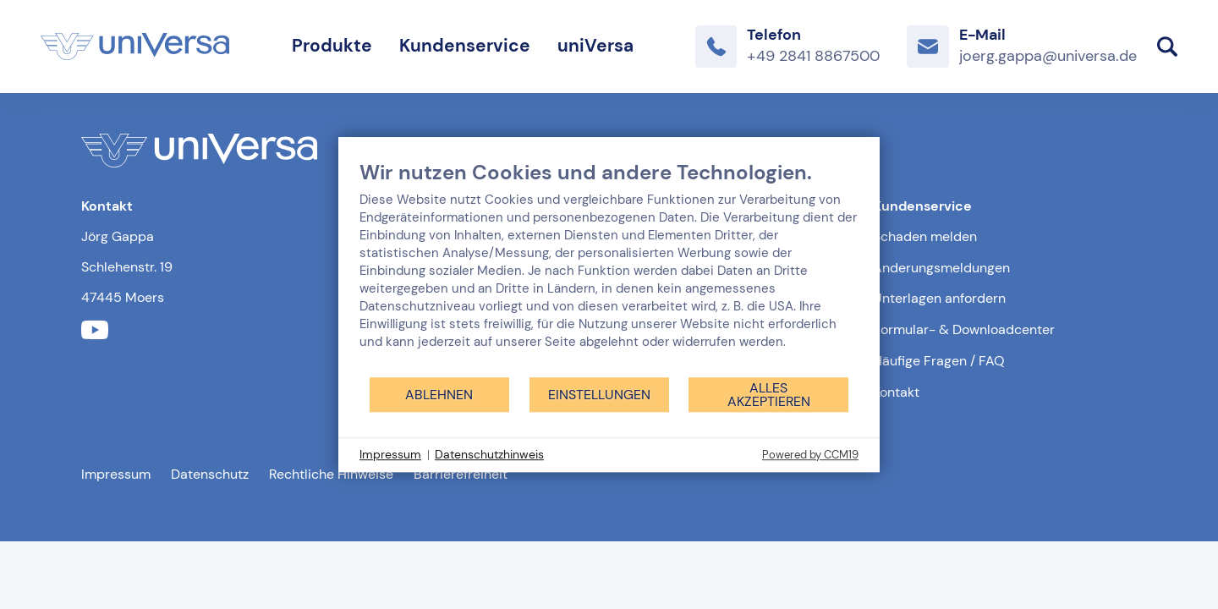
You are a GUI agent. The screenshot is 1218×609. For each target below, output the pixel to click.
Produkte (332, 46)
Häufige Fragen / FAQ (939, 361)
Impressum (116, 474)
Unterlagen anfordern (939, 298)
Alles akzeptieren (768, 394)
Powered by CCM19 (810, 454)
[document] (609, 267)
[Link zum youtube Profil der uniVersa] (94, 330)
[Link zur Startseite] (135, 46)
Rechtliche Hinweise (331, 474)
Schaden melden (925, 236)
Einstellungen (599, 394)
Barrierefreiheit (461, 474)
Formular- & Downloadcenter (964, 329)
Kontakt (896, 392)
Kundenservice (464, 46)
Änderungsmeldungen (941, 268)
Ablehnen (439, 394)
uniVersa (595, 46)
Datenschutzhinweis (489, 454)
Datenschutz (210, 474)
